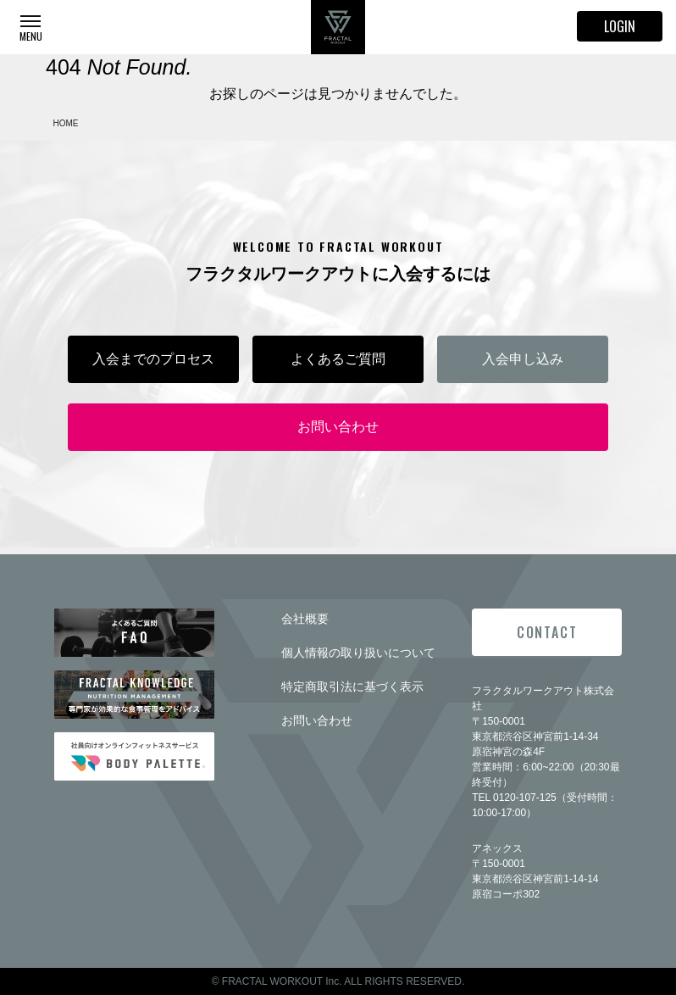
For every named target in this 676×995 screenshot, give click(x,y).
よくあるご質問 (338, 359)
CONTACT (547, 632)
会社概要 (305, 618)
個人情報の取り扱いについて (358, 652)
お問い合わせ (338, 427)
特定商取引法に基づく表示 (352, 686)
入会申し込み (522, 359)
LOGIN (619, 26)
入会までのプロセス (153, 359)
